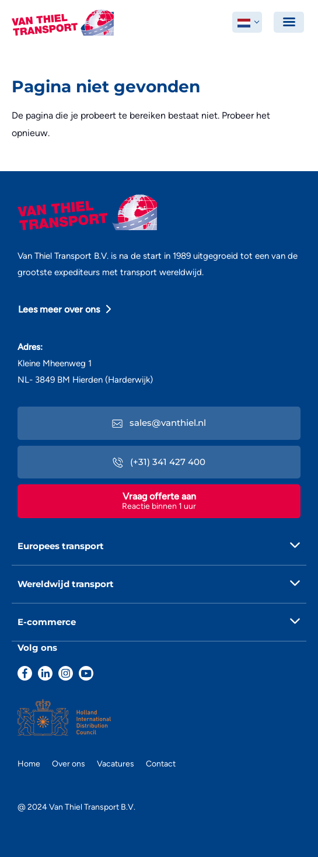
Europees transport (61, 545)
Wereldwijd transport (66, 583)
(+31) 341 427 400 (159, 461)
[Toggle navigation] (289, 22)
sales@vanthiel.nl (159, 422)
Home (29, 764)
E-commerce (47, 621)
